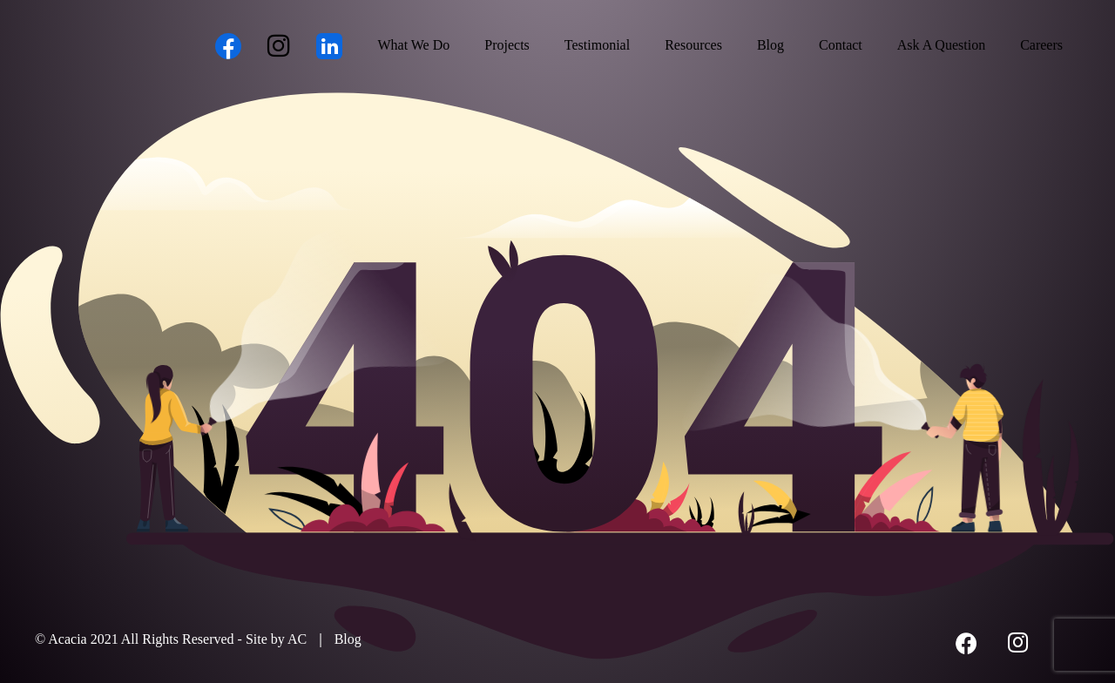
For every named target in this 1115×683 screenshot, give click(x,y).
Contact (840, 44)
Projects (507, 44)
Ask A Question (941, 44)
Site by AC (276, 639)
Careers (1041, 44)
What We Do (413, 44)
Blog (770, 44)
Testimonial (597, 44)
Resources (693, 44)
